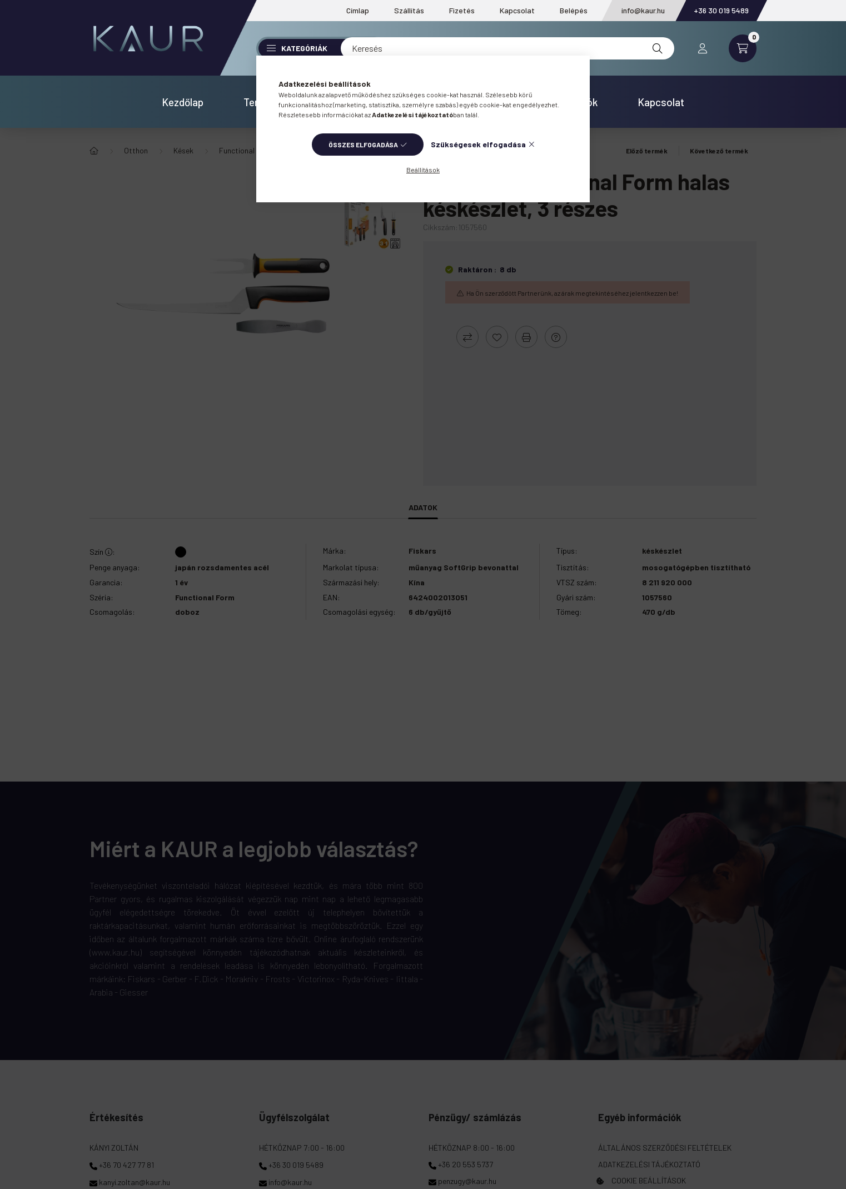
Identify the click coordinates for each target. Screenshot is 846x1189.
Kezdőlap (182, 102)
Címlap (357, 10)
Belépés (574, 10)
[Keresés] (507, 48)
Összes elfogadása (363, 144)
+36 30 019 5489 (721, 10)
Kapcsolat (517, 10)
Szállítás (409, 10)
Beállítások (423, 169)
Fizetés (462, 10)
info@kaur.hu (643, 10)
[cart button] (743, 48)
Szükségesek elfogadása (478, 144)
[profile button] (702, 48)
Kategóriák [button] (297, 48)
